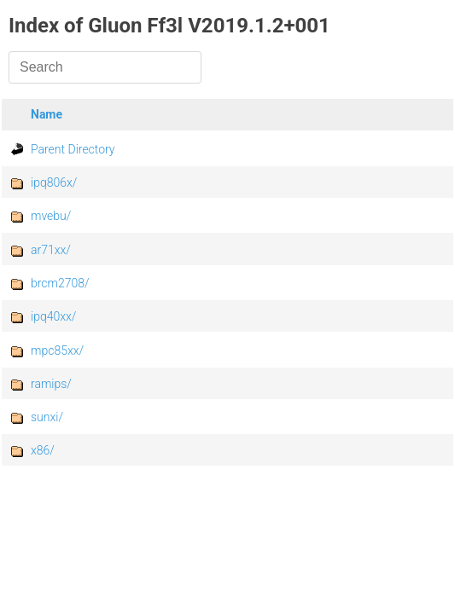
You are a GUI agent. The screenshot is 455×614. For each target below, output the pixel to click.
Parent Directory (73, 149)
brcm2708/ (60, 283)
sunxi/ (47, 417)
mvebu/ (51, 216)
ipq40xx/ (53, 316)
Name (46, 114)
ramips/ (51, 384)
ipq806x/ (54, 182)
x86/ (43, 450)
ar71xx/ (51, 250)
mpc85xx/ (57, 350)
